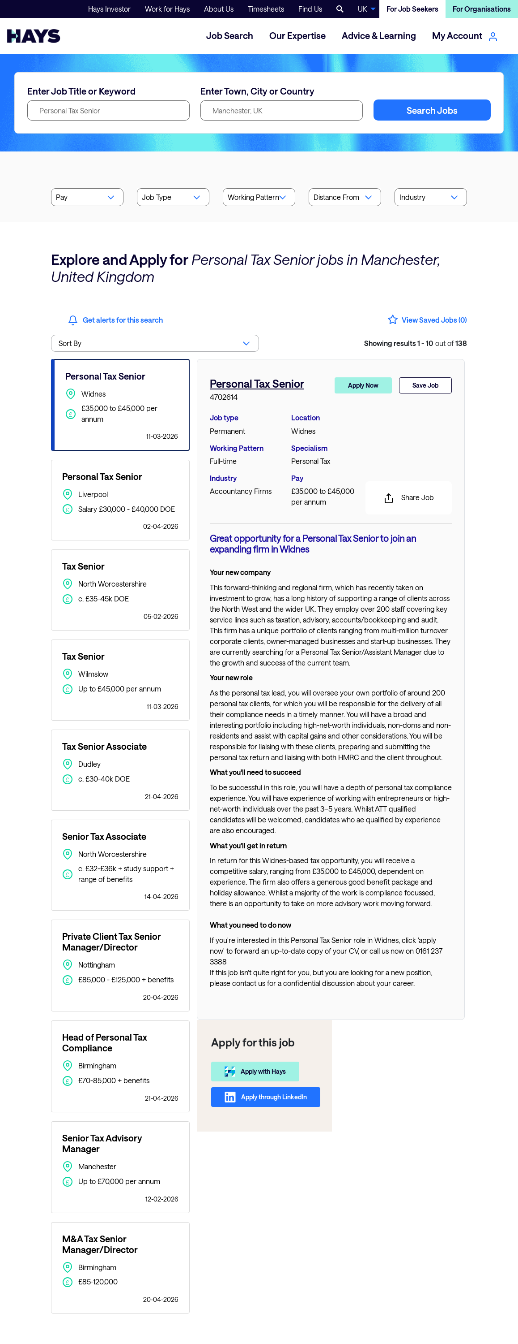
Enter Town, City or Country (257, 91)
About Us (219, 8)
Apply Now (363, 385)
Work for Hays (167, 8)
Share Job (408, 498)
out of (415, 343)
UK (362, 8)
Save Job (425, 385)
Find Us (310, 8)
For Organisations (482, 8)
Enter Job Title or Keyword (81, 91)
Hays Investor (109, 8)
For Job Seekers (412, 8)
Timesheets (266, 8)
